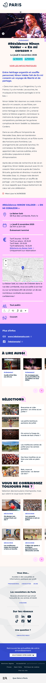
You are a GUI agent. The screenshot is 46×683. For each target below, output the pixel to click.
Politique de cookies (31, 667)
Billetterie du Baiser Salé (21, 248)
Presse (9, 667)
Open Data (18, 667)
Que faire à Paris (20, 678)
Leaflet (24, 281)
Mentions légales (7, 663)
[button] (23, 268)
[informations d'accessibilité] (15, 311)
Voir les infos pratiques (23, 66)
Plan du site (23, 670)
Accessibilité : (30, 663)
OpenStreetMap (34, 281)
